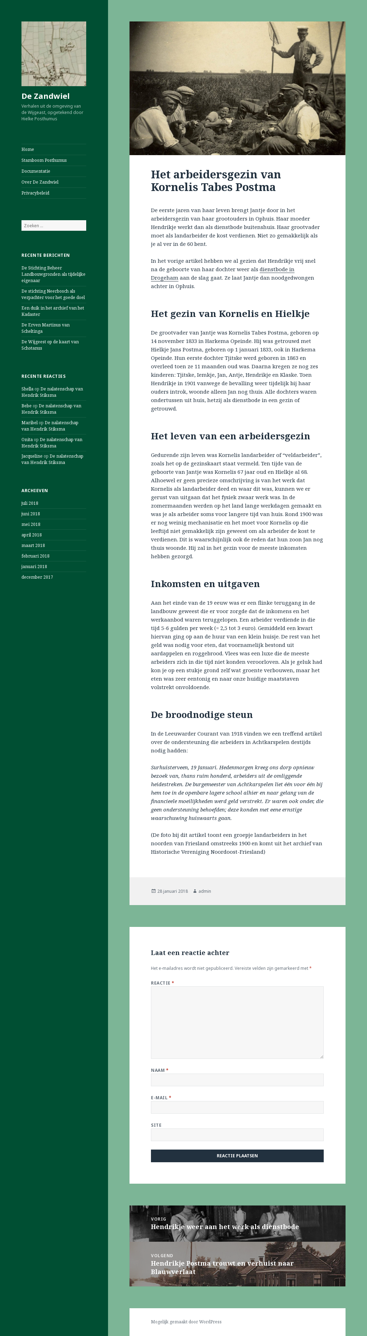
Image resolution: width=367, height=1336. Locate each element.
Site (156, 1125)
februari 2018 (35, 556)
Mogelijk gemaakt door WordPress (186, 1322)
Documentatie (35, 171)
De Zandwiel (45, 95)
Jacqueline (32, 456)
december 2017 (37, 577)
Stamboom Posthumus (44, 160)
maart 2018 (33, 545)
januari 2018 (34, 567)
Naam (160, 1070)
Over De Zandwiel (39, 182)
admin (204, 891)
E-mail (161, 1098)
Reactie (162, 983)
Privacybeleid (35, 193)
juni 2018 (30, 514)
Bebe (26, 406)
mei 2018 (30, 524)
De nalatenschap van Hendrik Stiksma (52, 392)
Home (27, 149)
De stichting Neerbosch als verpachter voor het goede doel (53, 294)
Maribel (29, 423)
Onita (27, 440)
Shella (27, 389)
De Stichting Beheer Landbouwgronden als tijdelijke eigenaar (53, 274)
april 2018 (31, 535)
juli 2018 (29, 503)
